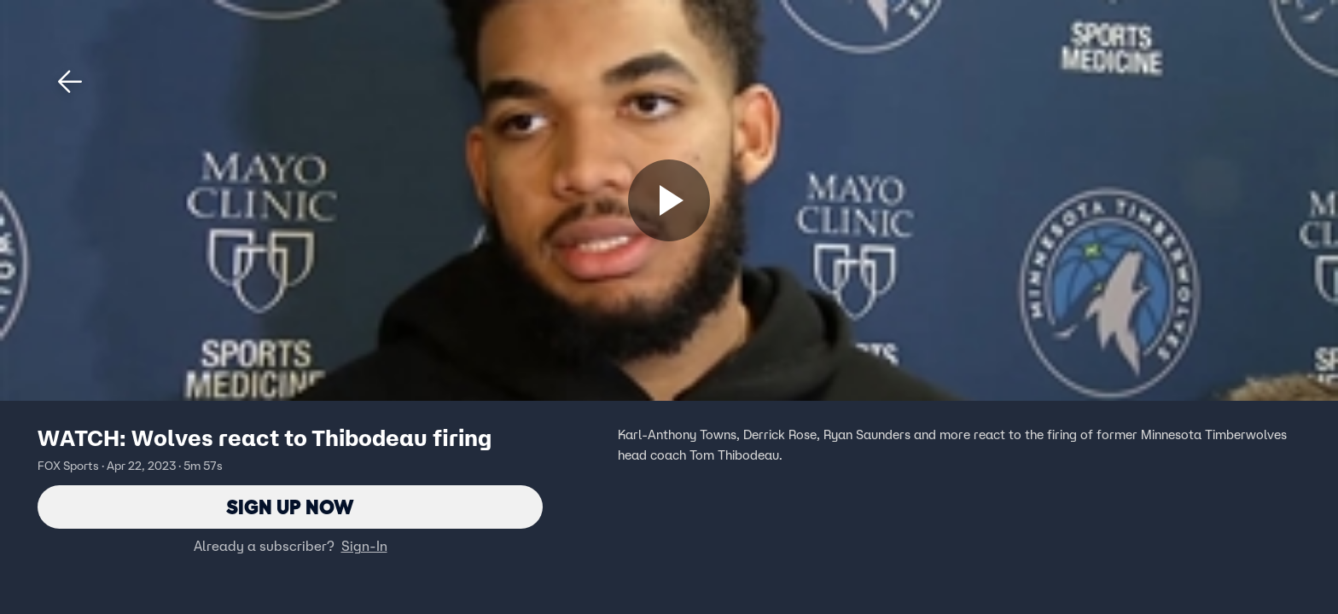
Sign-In (364, 546)
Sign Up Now (290, 506)
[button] (70, 82)
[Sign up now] (669, 200)
